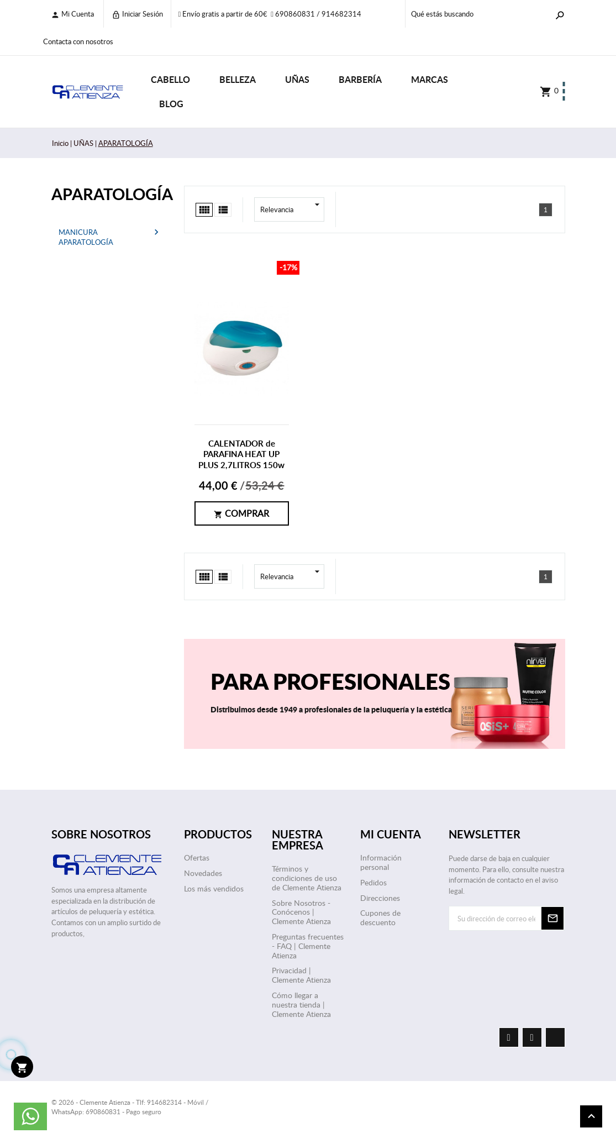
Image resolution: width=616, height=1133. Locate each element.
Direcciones (380, 898)
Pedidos (373, 882)
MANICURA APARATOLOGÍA (86, 237)
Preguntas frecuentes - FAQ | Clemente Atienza (308, 946)
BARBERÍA (360, 79)
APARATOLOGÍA (109, 194)
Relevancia (292, 209)
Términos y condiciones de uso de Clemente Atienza (306, 878)
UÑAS (297, 79)
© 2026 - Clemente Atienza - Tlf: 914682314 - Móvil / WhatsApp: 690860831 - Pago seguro (129, 1107)
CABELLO (170, 79)
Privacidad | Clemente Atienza (301, 975)
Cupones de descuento (380, 917)
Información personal (381, 862)
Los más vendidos (214, 888)
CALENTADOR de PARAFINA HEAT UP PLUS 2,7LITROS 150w (241, 454)
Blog (171, 103)
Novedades (203, 873)
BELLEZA (237, 79)
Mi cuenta (72, 14)
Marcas (429, 79)
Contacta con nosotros (78, 41)
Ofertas (196, 857)
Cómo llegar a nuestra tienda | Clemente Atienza (301, 1004)
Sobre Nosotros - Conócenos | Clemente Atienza (301, 912)
